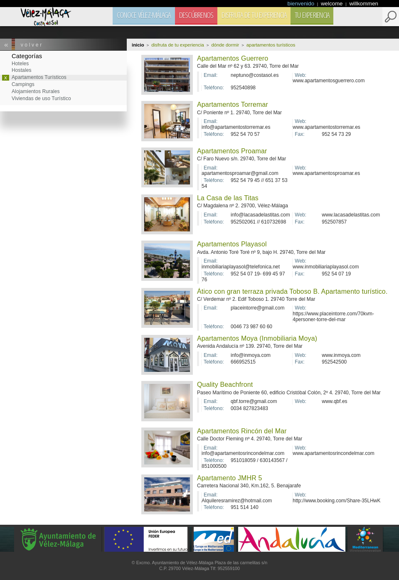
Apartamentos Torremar (232, 104)
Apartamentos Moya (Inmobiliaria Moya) (257, 338)
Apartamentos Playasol (232, 244)
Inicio (138, 44)
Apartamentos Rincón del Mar (242, 431)
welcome (332, 3)
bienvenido (302, 3)
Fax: (299, 134)
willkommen (363, 3)
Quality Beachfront (225, 384)
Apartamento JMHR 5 (229, 478)
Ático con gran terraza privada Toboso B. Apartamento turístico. (292, 291)
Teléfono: (214, 88)
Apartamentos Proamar (232, 151)
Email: (210, 75)
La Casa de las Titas (228, 198)
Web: (300, 75)
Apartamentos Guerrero (232, 58)
